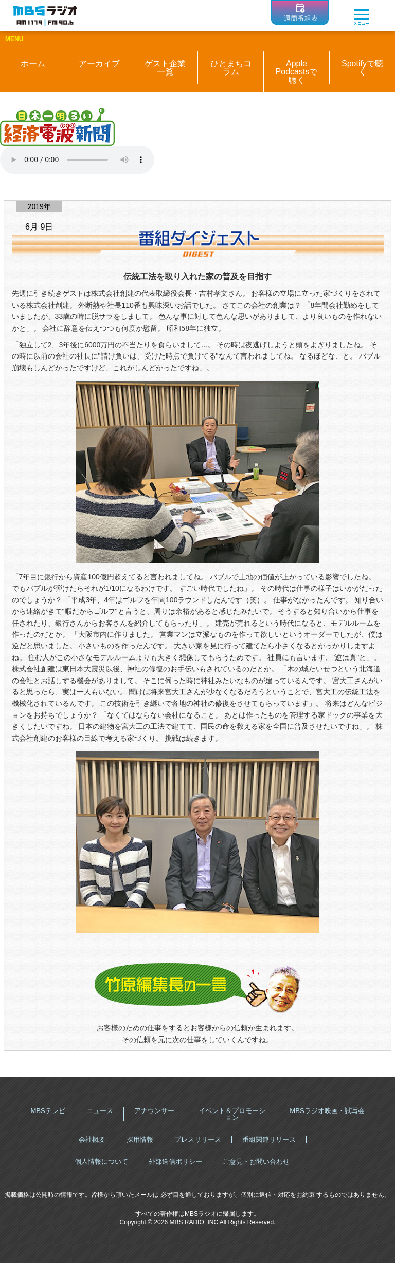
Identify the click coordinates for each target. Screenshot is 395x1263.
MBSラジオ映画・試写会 (327, 1111)
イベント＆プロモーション (232, 1114)
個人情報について (101, 1161)
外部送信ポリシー (175, 1161)
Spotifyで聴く (362, 67)
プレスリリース (197, 1139)
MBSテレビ (47, 1111)
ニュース (99, 1111)
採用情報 (140, 1139)
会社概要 (92, 1139)
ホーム (33, 63)
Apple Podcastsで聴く (297, 71)
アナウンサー (154, 1111)
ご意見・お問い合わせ (256, 1161)
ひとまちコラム (231, 67)
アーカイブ (99, 63)
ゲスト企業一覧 (165, 67)
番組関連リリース (269, 1139)
